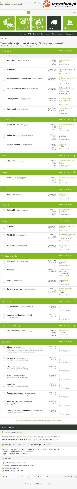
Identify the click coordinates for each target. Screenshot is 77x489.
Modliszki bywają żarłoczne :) (67, 235)
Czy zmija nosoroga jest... (67, 160)
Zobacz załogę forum (53, 421)
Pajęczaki (5, 205)
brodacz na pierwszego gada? (66, 125)
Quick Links (70, 34)
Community (45, 34)
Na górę (74, 477)
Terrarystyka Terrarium (8, 3)
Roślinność (11, 109)
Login (74, 13)
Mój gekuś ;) (62, 331)
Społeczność (6, 301)
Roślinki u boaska (64, 109)
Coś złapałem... (63, 280)
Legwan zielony (13, 144)
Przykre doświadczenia (16, 88)
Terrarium (11, 60)
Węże (4, 155)
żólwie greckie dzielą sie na (67, 177)
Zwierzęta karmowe (15, 289)
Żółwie (4, 172)
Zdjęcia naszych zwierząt (11, 325)
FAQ (29, 34)
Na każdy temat (13, 306)
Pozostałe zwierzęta (9, 256)
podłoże (61, 135)
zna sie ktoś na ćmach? (66, 226)
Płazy (4, 189)
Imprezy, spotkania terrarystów (20, 315)
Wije (9, 280)
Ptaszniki (11, 384)
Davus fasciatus (64, 210)
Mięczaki (10, 270)
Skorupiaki (11, 261)
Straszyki (11, 245)
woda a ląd (62, 261)
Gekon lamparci (13, 135)
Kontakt (67, 477)
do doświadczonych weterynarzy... (65, 99)
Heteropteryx (63, 245)
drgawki (61, 144)
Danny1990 (29, 451)
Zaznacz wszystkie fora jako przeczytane (30, 421)
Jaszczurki (5, 119)
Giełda (9, 347)
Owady (4, 221)
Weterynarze (12, 98)
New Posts (22, 34)
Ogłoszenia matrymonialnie (18, 410)
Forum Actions (57, 34)
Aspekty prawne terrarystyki (19, 78)
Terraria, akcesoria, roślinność (19, 402)
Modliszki (11, 235)
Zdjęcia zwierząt (13, 331)
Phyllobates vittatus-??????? (67, 78)
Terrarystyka (6, 51)
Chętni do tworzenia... (66, 69)
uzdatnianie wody (64, 60)
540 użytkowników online (28, 437)
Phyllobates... (63, 194)
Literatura (11, 69)
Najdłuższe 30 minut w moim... (66, 89)
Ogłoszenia (6, 342)
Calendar (36, 34)
